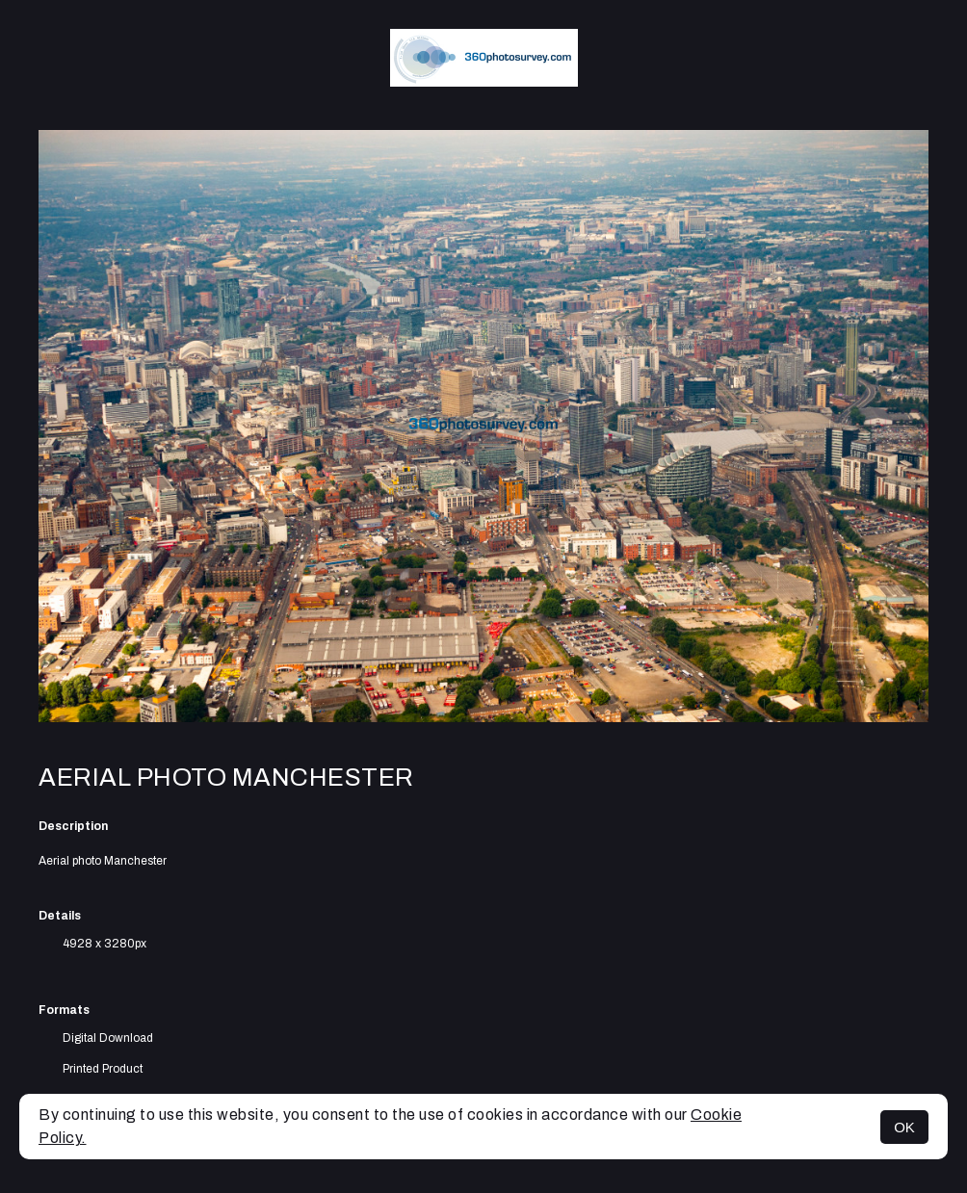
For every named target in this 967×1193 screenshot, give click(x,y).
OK (904, 1127)
